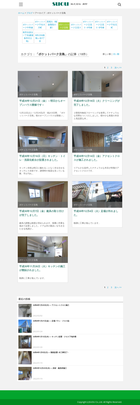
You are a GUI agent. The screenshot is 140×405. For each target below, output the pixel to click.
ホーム (21, 12)
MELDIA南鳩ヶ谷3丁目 (40, 38)
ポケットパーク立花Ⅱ (76, 26)
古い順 (116, 54)
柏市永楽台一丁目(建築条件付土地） (27, 36)
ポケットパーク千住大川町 (40, 24)
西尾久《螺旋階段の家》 (52, 24)
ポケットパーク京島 (64, 26)
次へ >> (118, 67)
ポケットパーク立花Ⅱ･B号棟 (100, 24)
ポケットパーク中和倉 (28, 26)
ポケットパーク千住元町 (112, 24)
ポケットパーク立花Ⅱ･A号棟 (88, 24)
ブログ (29, 12)
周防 (70, 4)
